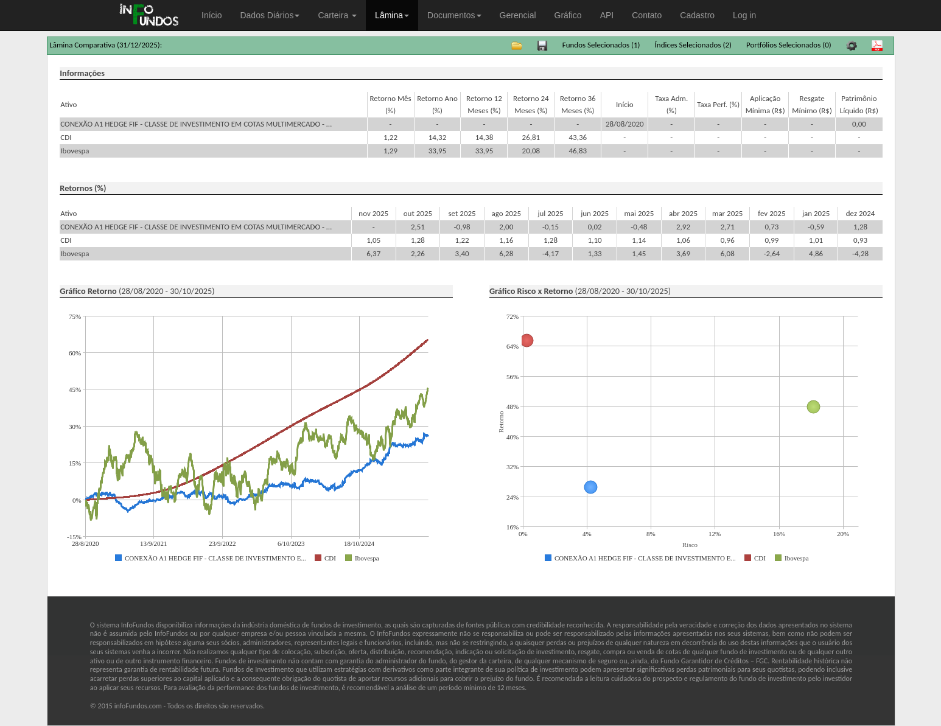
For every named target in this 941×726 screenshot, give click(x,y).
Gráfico (568, 15)
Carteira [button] (337, 15)
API (607, 15)
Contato (647, 15)
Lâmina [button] (392, 15)
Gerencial (518, 15)
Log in (744, 15)
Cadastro (697, 15)
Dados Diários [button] (269, 15)
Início (211, 15)
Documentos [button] (454, 15)
